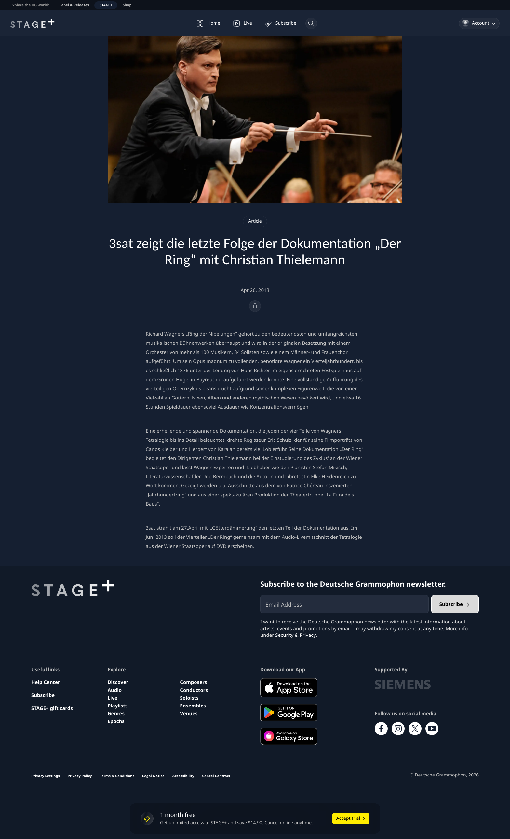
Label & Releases (74, 5)
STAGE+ (106, 5)
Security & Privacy (295, 635)
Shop (127, 5)
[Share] (255, 306)
